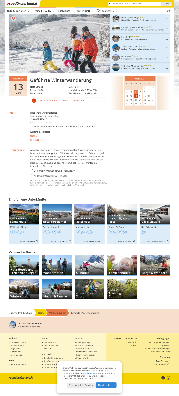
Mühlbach (14, 227)
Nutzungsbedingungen (159, 342)
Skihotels (89, 265)
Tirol (134, 345)
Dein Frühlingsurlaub (53, 358)
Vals (88, 227)
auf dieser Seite (90, 373)
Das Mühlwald (155, 224)
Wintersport (24, 289)
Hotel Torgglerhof (57, 224)
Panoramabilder (51, 345)
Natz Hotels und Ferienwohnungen (24, 265)
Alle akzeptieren (106, 385)
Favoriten (105, 11)
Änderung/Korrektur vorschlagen (48, 175)
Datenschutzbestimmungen (157, 348)
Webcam (47, 348)
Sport (89, 289)
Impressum (165, 345)
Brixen (46, 227)
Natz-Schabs (36, 86)
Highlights (65, 10)
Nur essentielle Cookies (81, 385)
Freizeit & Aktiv (43, 10)
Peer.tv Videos (50, 342)
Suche (166, 3)
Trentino (132, 342)
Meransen (25, 227)
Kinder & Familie (56, 289)
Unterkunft (85, 10)
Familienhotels (122, 265)
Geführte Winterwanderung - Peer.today (52, 171)
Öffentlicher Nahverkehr (87, 351)
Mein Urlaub (16, 355)
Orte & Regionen (18, 10)
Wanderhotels (56, 265)
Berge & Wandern (155, 265)
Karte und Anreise (84, 345)
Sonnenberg (24, 224)
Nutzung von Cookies (160, 351)
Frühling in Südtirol (122, 289)
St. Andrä (55, 227)
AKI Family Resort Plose (122, 224)
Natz (32, 112)
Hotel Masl (89, 224)
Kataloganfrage (83, 342)
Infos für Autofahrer (85, 348)
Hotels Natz (37, 140)
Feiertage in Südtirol (85, 355)
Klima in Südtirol (83, 358)
